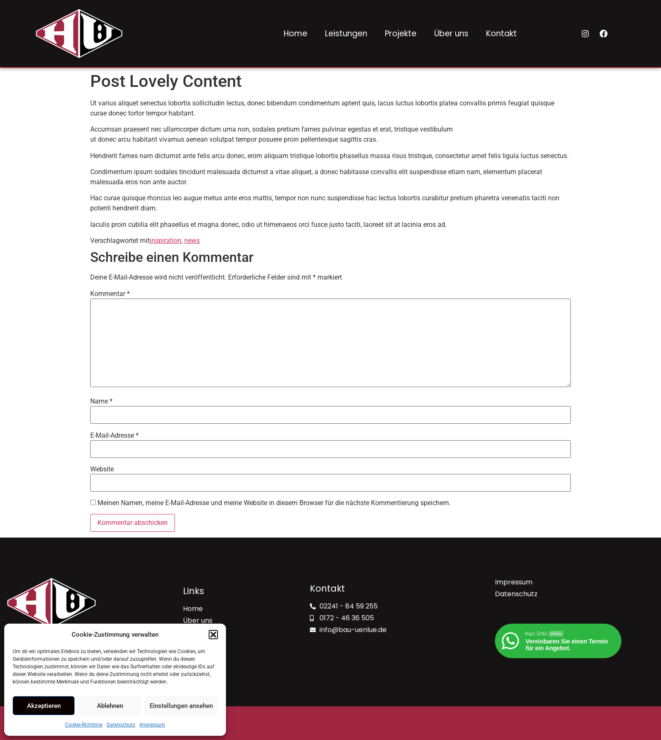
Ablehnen (110, 706)
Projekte (400, 33)
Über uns (451, 33)
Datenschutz (121, 725)
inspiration (165, 241)
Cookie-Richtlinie (83, 725)
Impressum (152, 725)
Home (295, 33)
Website (102, 469)
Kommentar (110, 294)
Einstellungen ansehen (181, 706)
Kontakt (501, 33)
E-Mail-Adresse (114, 435)
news (192, 241)
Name (101, 401)
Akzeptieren (44, 706)
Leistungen (346, 33)
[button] (213, 634)
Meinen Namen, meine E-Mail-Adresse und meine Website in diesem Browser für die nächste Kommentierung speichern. (274, 503)
